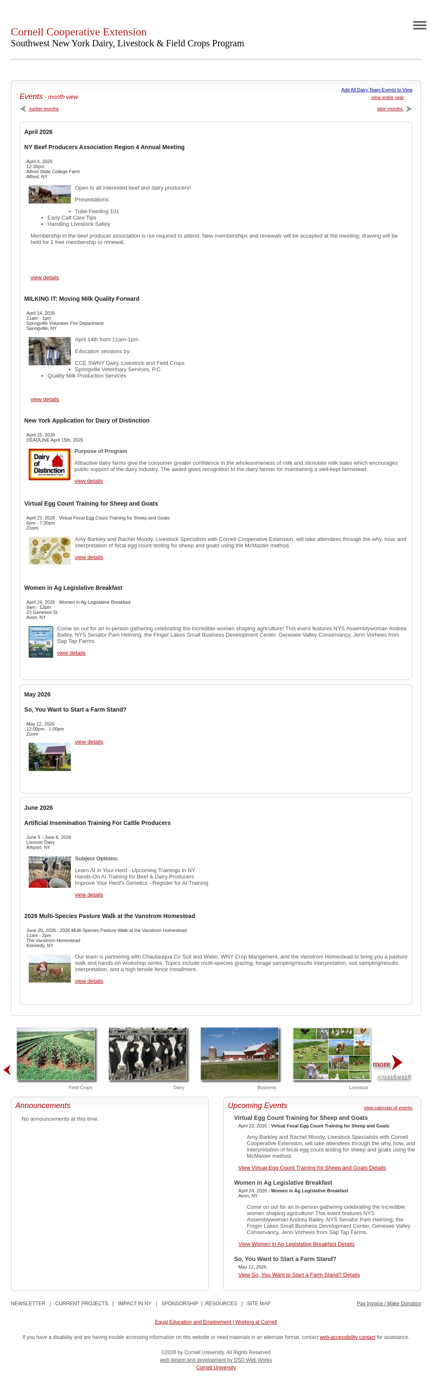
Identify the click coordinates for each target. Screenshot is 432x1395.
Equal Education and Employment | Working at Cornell (216, 1322)
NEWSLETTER (28, 1304)
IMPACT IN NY (134, 1304)
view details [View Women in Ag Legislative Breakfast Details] (71, 653)
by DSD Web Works (249, 1360)
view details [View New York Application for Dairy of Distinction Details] (89, 481)
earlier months (39, 108)
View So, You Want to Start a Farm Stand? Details (299, 1275)
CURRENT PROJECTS (81, 1304)
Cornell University (216, 1368)
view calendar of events (388, 1107)
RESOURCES (221, 1304)
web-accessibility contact (347, 1337)
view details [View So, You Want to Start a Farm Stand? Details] (89, 742)
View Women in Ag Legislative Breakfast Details (296, 1244)
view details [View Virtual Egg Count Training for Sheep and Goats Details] (89, 557)
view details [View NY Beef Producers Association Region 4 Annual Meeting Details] (45, 277)
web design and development (193, 1360)
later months (395, 108)
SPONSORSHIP (179, 1304)
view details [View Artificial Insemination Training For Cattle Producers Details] (89, 895)
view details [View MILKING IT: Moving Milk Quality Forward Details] (45, 399)
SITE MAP (259, 1304)
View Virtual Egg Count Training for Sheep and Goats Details (312, 1168)
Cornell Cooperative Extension (127, 37)
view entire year (387, 97)
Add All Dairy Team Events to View (376, 89)
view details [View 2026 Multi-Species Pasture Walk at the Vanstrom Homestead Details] (89, 981)
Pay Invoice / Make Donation (389, 1304)
